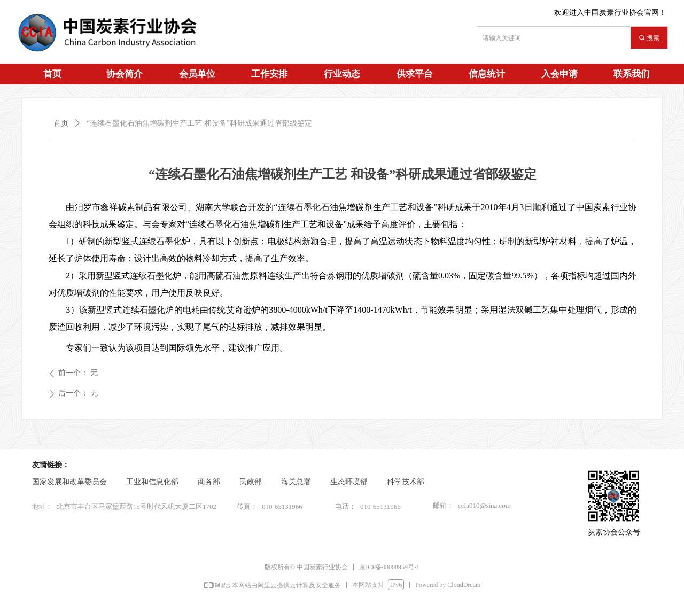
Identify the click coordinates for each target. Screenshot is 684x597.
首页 (60, 123)
